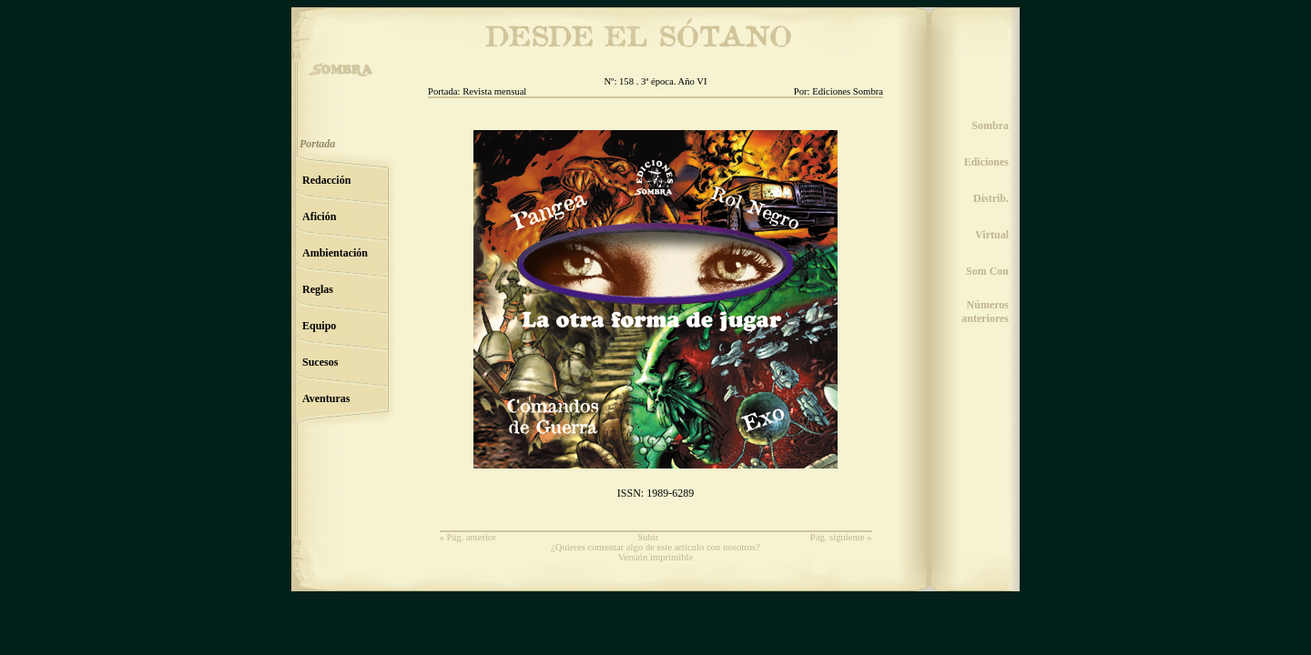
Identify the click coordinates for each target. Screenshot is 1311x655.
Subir (647, 537)
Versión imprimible (656, 557)
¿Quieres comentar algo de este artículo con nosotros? (655, 547)
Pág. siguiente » (841, 537)
